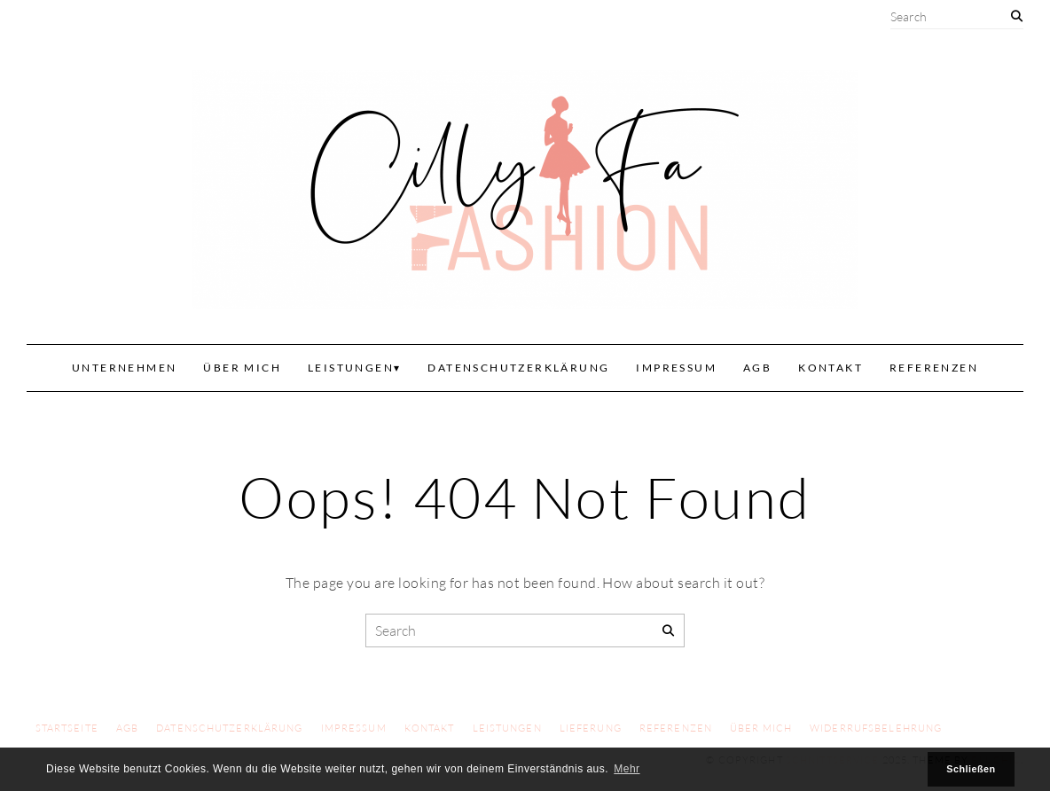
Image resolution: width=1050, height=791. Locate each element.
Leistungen (351, 367)
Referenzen (933, 367)
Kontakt (830, 367)
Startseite (66, 728)
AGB (757, 367)
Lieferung (591, 728)
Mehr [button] (626, 769)
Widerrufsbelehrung (876, 728)
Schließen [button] (970, 769)
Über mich (242, 367)
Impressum (676, 367)
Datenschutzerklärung (518, 367)
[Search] (1016, 16)
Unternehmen (124, 367)
